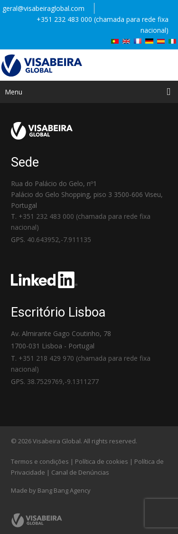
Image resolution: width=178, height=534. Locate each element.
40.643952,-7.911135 (59, 239)
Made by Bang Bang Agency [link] (51, 490)
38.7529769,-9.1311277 (63, 381)
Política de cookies (101, 461)
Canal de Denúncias (80, 472)
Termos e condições (40, 461)
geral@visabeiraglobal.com (43, 8)
